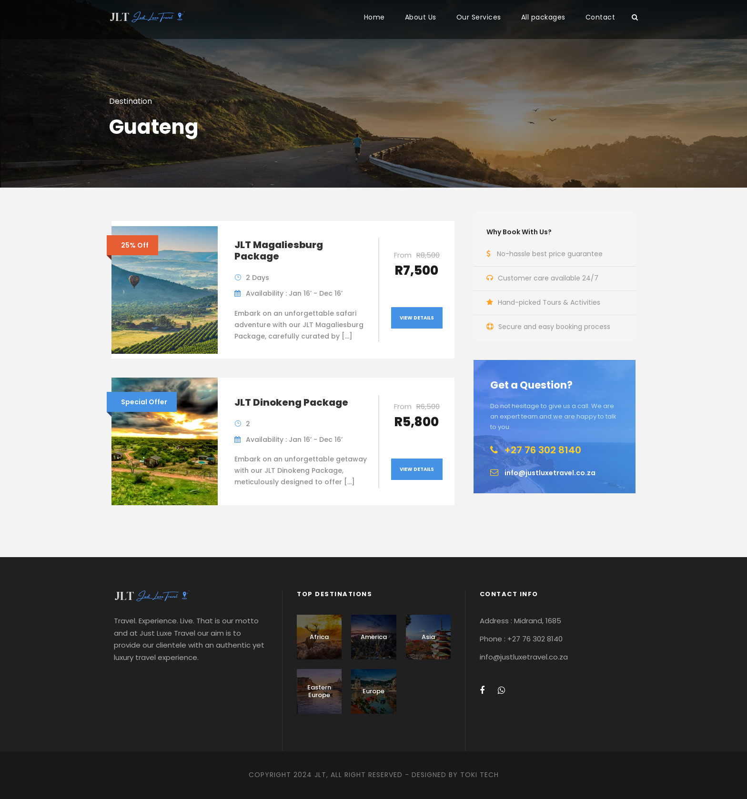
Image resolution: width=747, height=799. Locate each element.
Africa (319, 636)
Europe (373, 691)
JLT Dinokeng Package (291, 402)
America (374, 636)
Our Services (478, 17)
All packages (543, 17)
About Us (420, 17)
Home (374, 17)
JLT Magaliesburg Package (278, 250)
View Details (417, 317)
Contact (600, 17)
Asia (428, 636)
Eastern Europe (319, 691)
